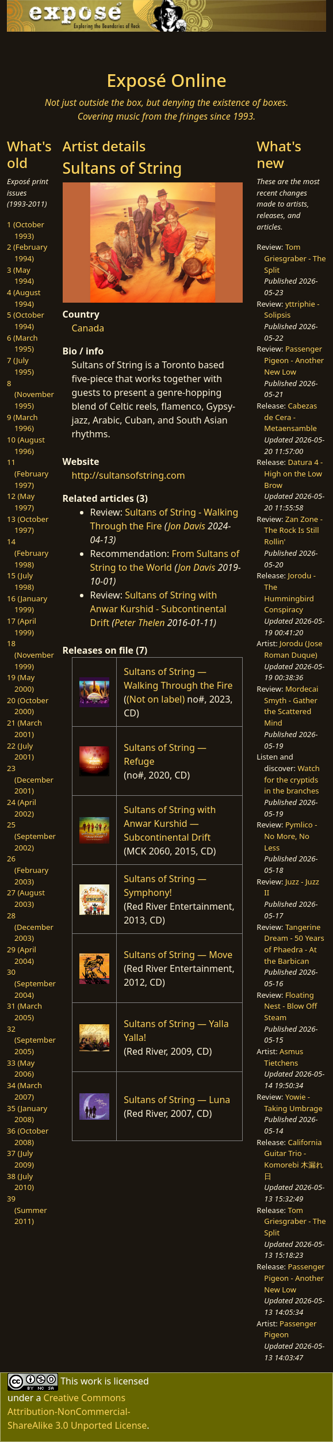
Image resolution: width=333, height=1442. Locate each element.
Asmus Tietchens (283, 1057)
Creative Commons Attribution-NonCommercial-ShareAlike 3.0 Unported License (77, 1411)
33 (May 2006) (21, 1068)
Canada (88, 328)
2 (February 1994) (27, 253)
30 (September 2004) (31, 983)
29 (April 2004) (21, 955)
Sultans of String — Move (178, 954)
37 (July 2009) (20, 1159)
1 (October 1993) (25, 230)
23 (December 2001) (30, 779)
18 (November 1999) (30, 654)
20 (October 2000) (27, 706)
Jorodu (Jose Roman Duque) (293, 649)
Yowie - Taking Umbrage (293, 1102)
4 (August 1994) (24, 298)
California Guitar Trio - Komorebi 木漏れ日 (293, 1159)
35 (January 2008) (27, 1114)
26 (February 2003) (27, 869)
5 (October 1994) (25, 320)
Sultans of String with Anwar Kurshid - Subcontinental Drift (158, 609)
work (91, 1381)
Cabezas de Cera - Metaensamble (290, 416)
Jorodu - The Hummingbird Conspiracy (290, 592)
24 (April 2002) (21, 808)
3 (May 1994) (20, 276)
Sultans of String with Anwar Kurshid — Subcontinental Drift (170, 823)
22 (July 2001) (20, 751)
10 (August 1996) (26, 445)
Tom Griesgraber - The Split (295, 258)
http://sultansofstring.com (128, 475)
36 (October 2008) (27, 1136)
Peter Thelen (139, 622)
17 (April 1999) (21, 627)
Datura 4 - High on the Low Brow (293, 473)
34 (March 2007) (24, 1091)
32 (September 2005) (31, 1040)
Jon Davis (186, 526)
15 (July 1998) (20, 581)
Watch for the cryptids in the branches (292, 779)
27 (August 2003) (26, 898)
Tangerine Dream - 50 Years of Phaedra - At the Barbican (294, 944)
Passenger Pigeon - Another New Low (294, 360)
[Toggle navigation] (41, 47)
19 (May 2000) (21, 683)
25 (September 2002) (31, 835)
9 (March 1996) (22, 423)
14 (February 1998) (27, 552)
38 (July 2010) (20, 1182)
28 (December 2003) (30, 926)
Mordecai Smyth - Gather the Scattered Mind (291, 706)
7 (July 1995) (20, 366)
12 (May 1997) (21, 502)
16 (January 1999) (27, 604)
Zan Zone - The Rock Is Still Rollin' (293, 530)
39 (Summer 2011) (27, 1209)
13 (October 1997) (27, 525)
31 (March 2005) (24, 1012)
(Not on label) (156, 699)
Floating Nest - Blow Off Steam (290, 1006)
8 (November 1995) (30, 394)
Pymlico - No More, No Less (290, 835)
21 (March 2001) (24, 728)
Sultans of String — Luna (177, 1099)
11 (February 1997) (27, 473)
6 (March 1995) (22, 343)
